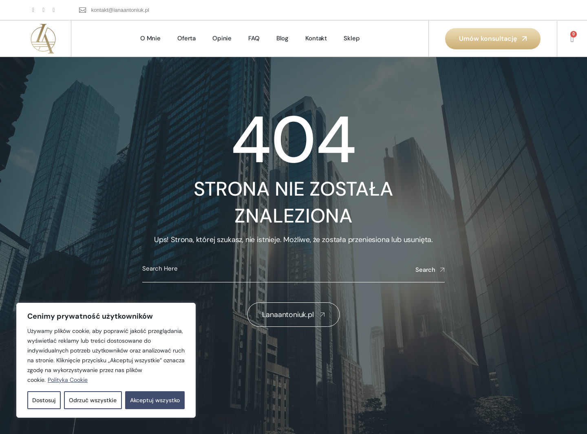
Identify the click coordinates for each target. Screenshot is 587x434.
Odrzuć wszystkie (93, 400)
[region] (106, 360)
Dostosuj (44, 400)
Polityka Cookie (68, 379)
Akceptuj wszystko (155, 400)
